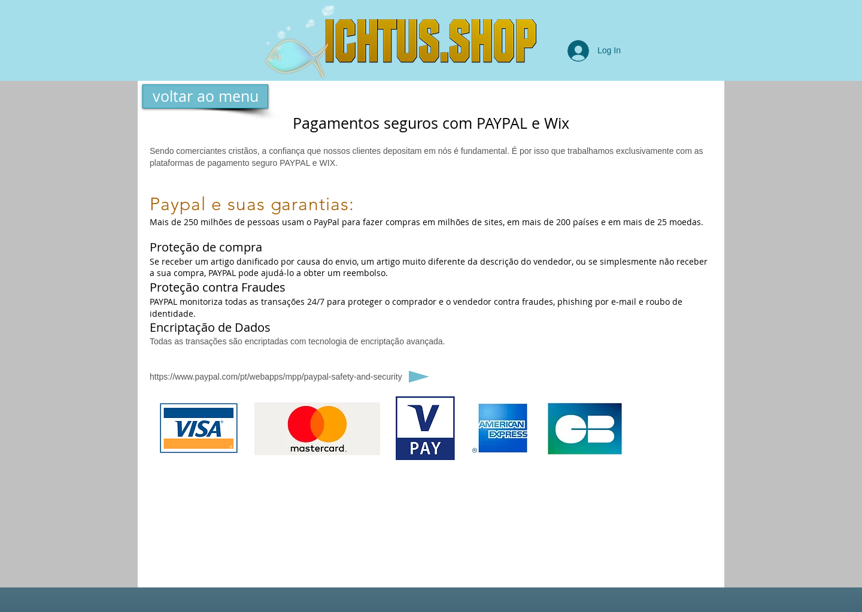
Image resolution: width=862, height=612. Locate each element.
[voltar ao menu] (205, 96)
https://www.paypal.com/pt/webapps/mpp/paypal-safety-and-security (276, 376)
